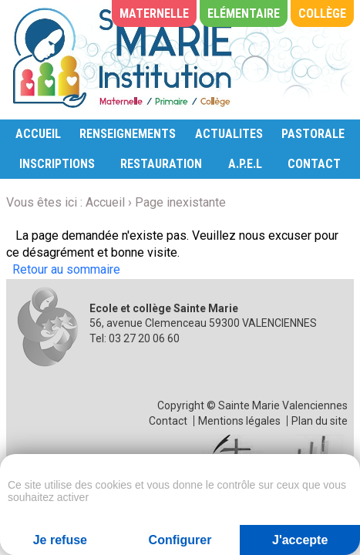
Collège (322, 13)
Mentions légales (239, 421)
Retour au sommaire (66, 269)
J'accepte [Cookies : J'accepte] (300, 540)
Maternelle (154, 13)
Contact (168, 421)
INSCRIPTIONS (57, 163)
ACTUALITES (229, 133)
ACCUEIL (38, 133)
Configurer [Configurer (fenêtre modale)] (180, 540)
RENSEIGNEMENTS (127, 133)
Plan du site (319, 421)
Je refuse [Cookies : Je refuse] (60, 540)
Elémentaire (243, 13)
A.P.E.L (245, 163)
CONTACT (314, 163)
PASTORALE (313, 133)
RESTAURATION (161, 163)
